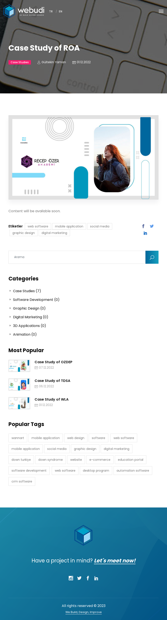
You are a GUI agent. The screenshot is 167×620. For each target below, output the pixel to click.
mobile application (69, 226)
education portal (130, 460)
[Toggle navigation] (161, 11)
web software (38, 226)
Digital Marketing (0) (28, 317)
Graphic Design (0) (27, 308)
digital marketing (54, 233)
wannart (18, 438)
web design (75, 438)
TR (51, 11)
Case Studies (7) (24, 290)
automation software (133, 470)
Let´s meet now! (114, 560)
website (76, 460)
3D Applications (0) (27, 325)
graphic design (23, 233)
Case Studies (20, 62)
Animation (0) (22, 334)
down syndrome (50, 460)
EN (61, 11)
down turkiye (21, 460)
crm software (22, 481)
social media (99, 226)
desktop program (96, 470)
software (98, 438)
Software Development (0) (34, 299)
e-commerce (99, 460)
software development (29, 470)
